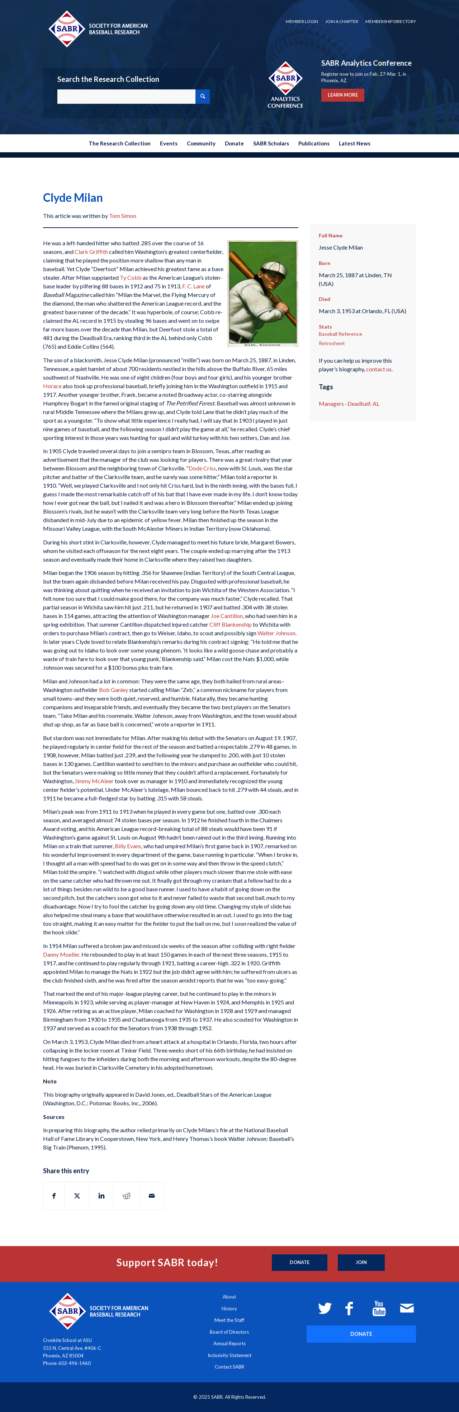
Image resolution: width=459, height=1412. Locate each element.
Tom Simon (122, 215)
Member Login (302, 21)
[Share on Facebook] (54, 1195)
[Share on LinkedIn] (101, 1195)
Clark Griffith (91, 251)
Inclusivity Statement (229, 1355)
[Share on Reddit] (126, 1195)
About (229, 1297)
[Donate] (299, 1262)
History (229, 1308)
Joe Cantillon (227, 615)
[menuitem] (302, 21)
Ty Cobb (131, 277)
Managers (331, 403)
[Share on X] (77, 1195)
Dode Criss (202, 468)
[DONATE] (361, 1333)
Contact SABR (229, 1367)
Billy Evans (128, 845)
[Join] (361, 1262)
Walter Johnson (276, 633)
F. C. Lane (193, 286)
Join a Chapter (341, 21)
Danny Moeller (61, 954)
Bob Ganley (113, 689)
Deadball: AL (363, 403)
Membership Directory (390, 21)
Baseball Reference (340, 334)
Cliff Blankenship (230, 624)
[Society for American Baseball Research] (97, 28)
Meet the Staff (229, 1320)
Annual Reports (229, 1343)
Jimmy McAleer (94, 780)
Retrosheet (332, 343)
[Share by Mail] (152, 1195)
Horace (52, 385)
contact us (379, 369)
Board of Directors (229, 1332)
